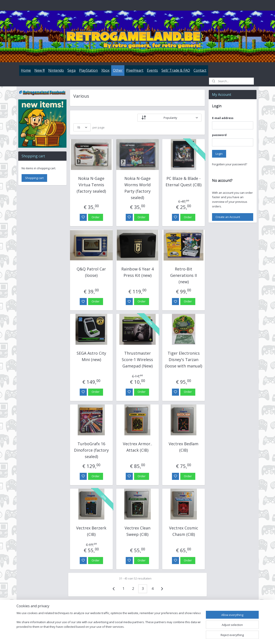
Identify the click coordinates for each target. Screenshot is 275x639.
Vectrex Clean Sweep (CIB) (137, 531)
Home (26, 70)
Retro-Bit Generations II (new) (183, 275)
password (219, 135)
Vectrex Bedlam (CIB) (183, 447)
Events (152, 70)
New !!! (39, 70)
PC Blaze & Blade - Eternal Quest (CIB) (183, 181)
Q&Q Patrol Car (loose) (91, 272)
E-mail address (222, 118)
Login (219, 154)
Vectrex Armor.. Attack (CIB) (137, 447)
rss (164, 631)
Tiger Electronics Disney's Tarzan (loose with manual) (183, 359)
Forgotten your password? (229, 164)
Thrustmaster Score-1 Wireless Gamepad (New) (137, 359)
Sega (71, 70)
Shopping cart (34, 178)
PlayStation (88, 70)
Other (118, 70)
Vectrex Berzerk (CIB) (91, 531)
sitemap (155, 631)
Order (96, 217)
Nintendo (56, 70)
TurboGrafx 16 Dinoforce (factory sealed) (91, 450)
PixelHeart (134, 70)
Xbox (105, 70)
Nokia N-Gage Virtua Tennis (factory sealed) (91, 185)
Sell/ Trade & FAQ (175, 70)
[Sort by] (169, 117)
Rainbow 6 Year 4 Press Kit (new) (137, 272)
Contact (200, 70)
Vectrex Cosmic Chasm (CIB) (183, 531)
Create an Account (228, 217)
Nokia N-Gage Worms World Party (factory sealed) (137, 188)
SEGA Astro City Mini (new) (91, 356)
